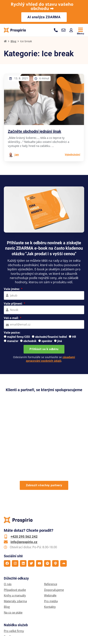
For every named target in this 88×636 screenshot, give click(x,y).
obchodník (29, 341)
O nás (8, 533)
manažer (12, 341)
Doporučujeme (54, 539)
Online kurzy (12, 602)
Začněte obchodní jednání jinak (34, 131)
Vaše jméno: (12, 289)
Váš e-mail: (11, 318)
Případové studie (15, 539)
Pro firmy (10, 585)
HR (74, 337)
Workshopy (11, 597)
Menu (80, 33)
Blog (13, 41)
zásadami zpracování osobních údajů (50, 358)
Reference (50, 533)
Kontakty (50, 555)
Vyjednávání (72, 154)
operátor (47, 341)
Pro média (51, 550)
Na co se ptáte (13, 561)
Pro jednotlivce (14, 591)
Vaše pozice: (12, 332)
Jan (17, 154)
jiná (59, 341)
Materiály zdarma (15, 550)
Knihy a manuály (15, 544)
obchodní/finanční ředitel (51, 337)
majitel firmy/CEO (18, 337)
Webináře (50, 544)
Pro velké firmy (14, 580)
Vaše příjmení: (13, 303)
